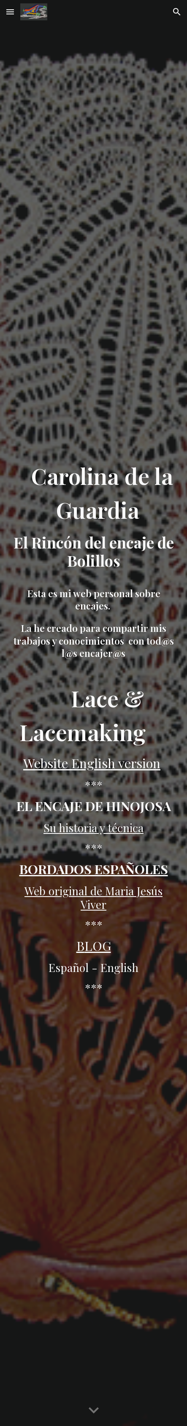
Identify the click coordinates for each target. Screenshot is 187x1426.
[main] (93, 550)
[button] (10, 11)
